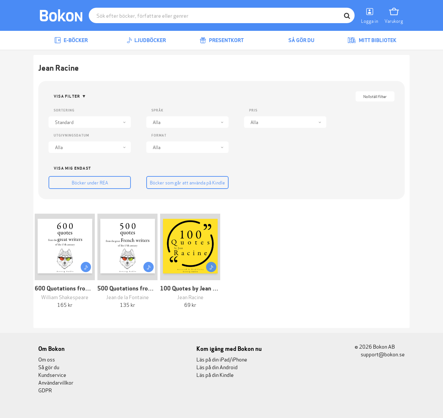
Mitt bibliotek (372, 40)
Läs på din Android (217, 366)
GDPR (45, 390)
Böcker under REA (90, 182)
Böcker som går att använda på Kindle (187, 182)
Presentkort (222, 40)
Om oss (46, 359)
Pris (253, 110)
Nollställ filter (375, 96)
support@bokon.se (380, 354)
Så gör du (296, 40)
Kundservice (52, 374)
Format (159, 135)
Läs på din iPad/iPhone (221, 359)
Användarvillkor (55, 382)
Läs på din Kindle (215, 374)
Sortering (64, 110)
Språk (157, 110)
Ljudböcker (146, 40)
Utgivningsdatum (71, 135)
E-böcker (71, 40)
